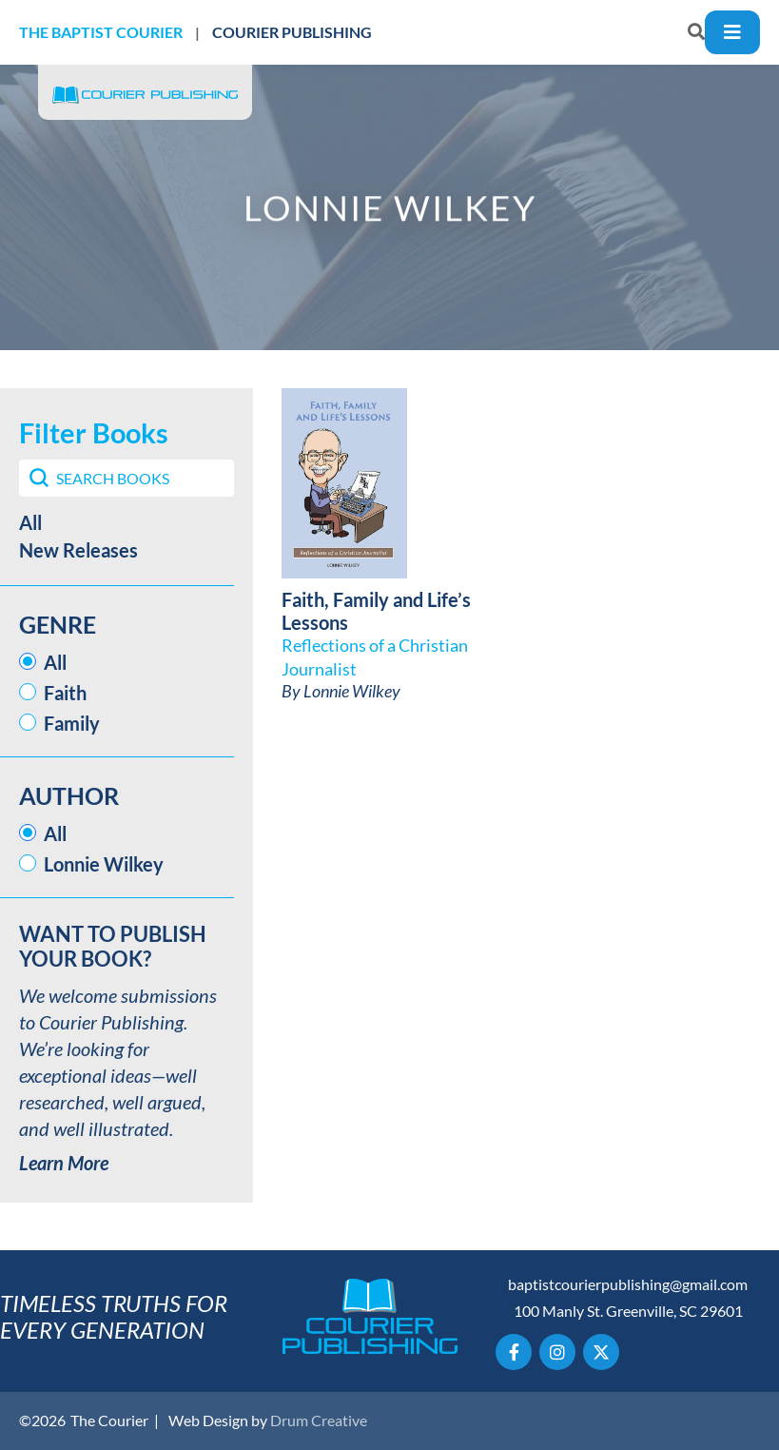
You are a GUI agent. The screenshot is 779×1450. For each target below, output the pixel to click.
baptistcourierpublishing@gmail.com (628, 1284)
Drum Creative (318, 1420)
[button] (126, 522)
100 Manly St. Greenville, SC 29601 (628, 1311)
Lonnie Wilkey (351, 690)
